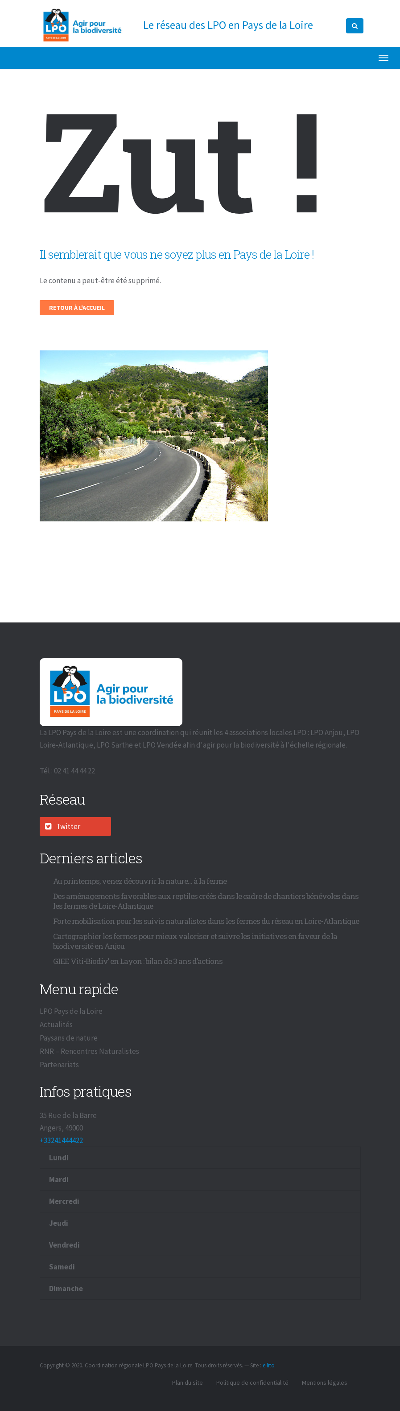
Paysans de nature (69, 1038)
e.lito (269, 1365)
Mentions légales (324, 1382)
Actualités (56, 1024)
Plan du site (187, 1382)
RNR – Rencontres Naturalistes (89, 1051)
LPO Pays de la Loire (71, 1011)
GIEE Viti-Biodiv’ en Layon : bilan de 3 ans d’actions (138, 961)
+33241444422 (61, 1140)
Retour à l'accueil (77, 308)
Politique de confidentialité (252, 1382)
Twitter (62, 826)
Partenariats (59, 1064)
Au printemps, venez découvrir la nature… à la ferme (140, 881)
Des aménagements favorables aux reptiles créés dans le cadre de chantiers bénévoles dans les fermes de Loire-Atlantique (206, 901)
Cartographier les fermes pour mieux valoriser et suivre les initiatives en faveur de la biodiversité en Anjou (195, 941)
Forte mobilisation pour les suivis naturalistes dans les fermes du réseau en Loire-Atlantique (206, 921)
